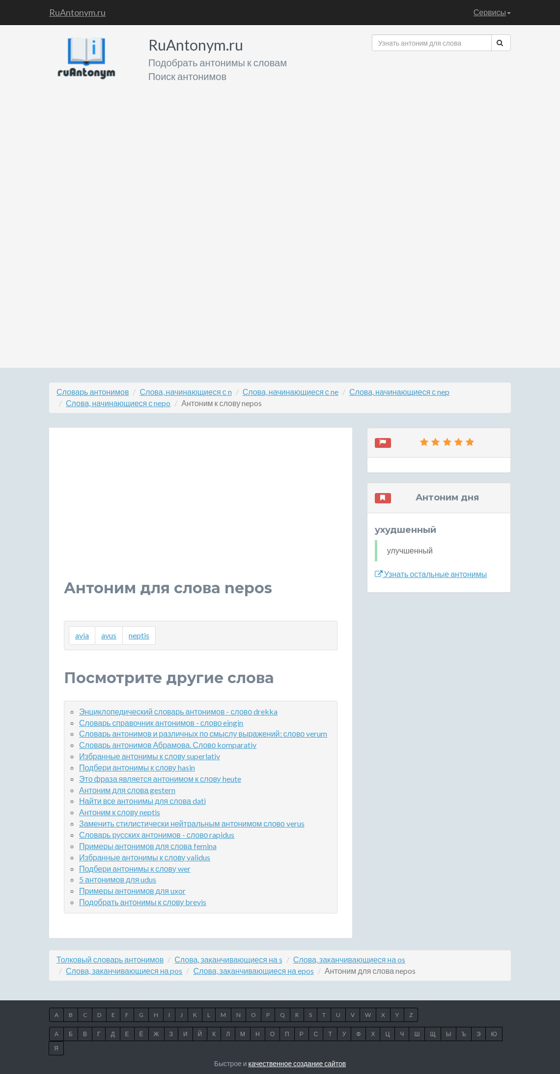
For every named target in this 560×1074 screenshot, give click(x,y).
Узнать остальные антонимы (431, 573)
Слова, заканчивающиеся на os (349, 959)
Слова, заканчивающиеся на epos (253, 970)
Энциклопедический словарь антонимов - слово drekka (178, 711)
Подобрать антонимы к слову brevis (142, 902)
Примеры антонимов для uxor (132, 890)
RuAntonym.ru (77, 12)
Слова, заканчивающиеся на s (228, 959)
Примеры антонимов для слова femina (148, 846)
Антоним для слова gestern (127, 790)
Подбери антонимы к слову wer (135, 868)
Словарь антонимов (92, 391)
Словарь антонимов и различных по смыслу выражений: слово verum (203, 733)
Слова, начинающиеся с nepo (118, 403)
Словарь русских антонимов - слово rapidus (156, 834)
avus (108, 635)
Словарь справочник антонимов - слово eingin (161, 722)
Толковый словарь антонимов (110, 959)
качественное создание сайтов (297, 1063)
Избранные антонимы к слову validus (144, 857)
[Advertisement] (441, 205)
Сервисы (492, 12)
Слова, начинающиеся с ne (290, 391)
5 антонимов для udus (117, 879)
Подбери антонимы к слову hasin (137, 767)
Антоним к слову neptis (119, 812)
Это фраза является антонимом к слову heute (160, 778)
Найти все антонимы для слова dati (142, 800)
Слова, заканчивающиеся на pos (124, 970)
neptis (139, 635)
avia (82, 635)
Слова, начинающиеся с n (185, 391)
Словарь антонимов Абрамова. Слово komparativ (167, 744)
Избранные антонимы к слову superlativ (149, 756)
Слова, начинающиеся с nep (399, 391)
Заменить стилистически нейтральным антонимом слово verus (192, 823)
